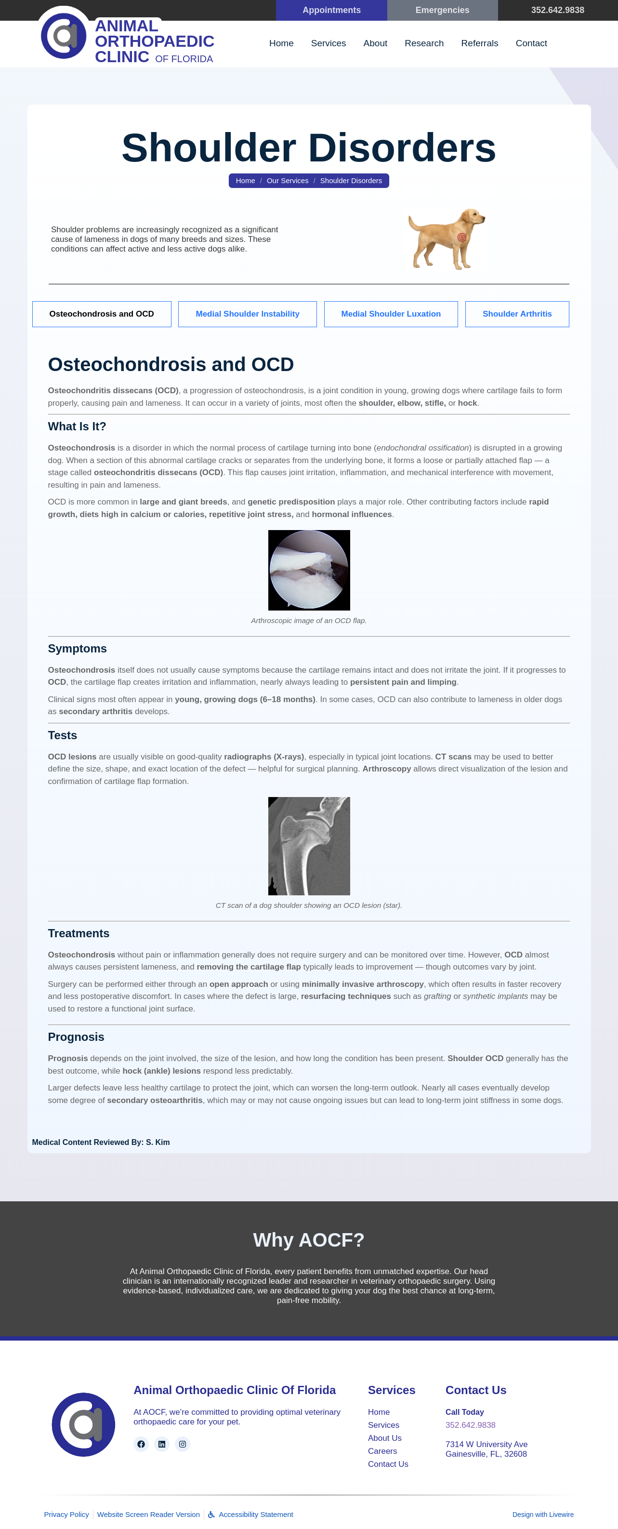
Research (424, 43)
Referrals (480, 43)
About (376, 43)
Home (281, 43)
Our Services (288, 180)
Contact (531, 43)
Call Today (465, 1412)
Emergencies (443, 10)
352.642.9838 (557, 10)
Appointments (331, 10)
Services (328, 43)
